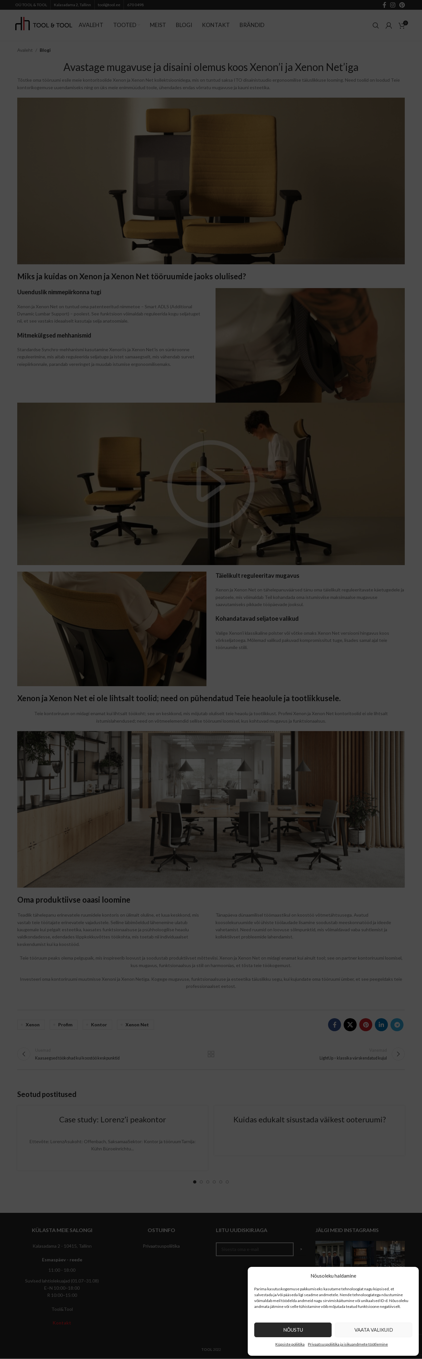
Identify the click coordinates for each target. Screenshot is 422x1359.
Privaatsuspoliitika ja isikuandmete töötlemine (348, 1344)
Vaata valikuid (373, 1330)
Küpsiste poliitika (290, 1344)
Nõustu (293, 1330)
